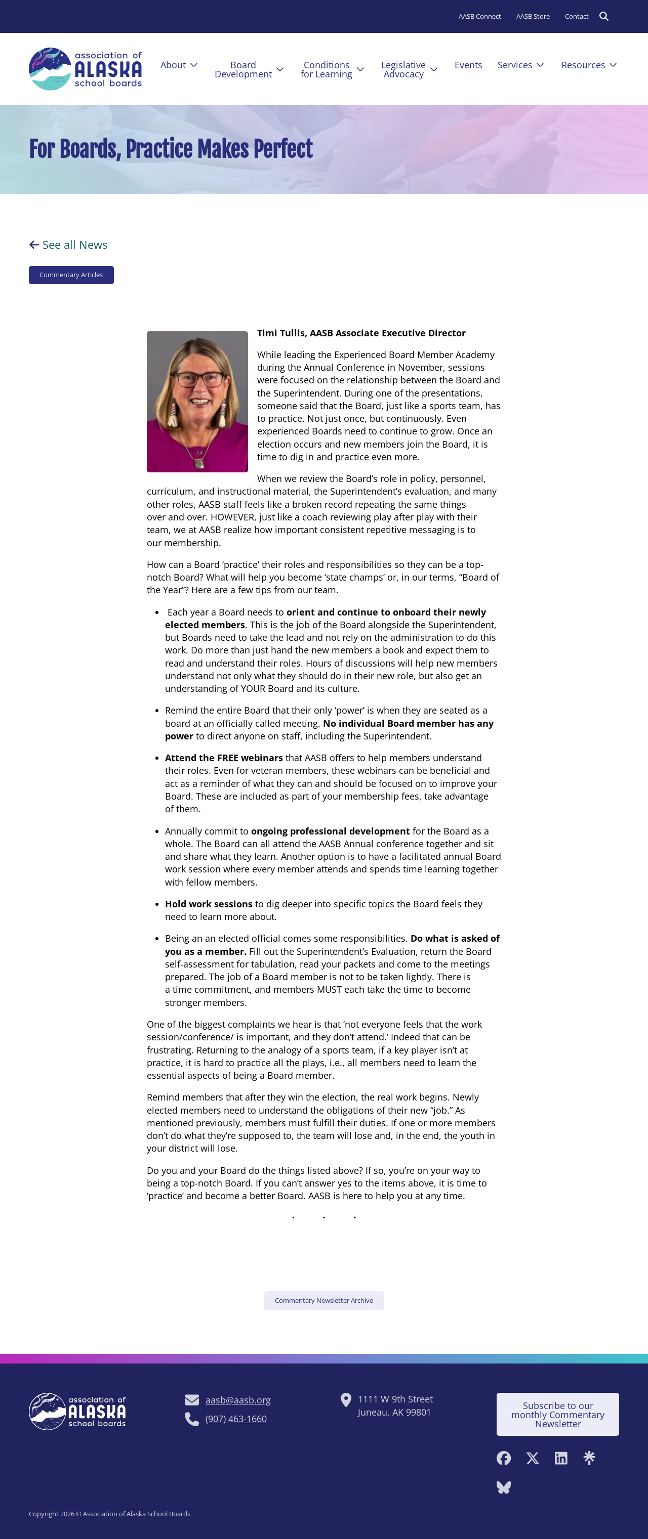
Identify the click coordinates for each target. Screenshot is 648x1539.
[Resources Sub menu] (613, 65)
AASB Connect (480, 16)
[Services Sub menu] (540, 65)
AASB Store (533, 16)
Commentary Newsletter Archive (324, 1300)
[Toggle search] (604, 16)
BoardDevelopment (243, 69)
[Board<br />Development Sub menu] (280, 69)
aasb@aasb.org (238, 1400)
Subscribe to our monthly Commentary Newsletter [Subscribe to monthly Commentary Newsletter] (557, 1414)
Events (468, 65)
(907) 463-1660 (236, 1419)
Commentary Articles (71, 274)
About (173, 65)
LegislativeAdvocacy (403, 69)
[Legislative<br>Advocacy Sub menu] (434, 69)
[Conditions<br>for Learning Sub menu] (360, 69)
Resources (583, 65)
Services (515, 65)
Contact (577, 16)
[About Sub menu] (194, 65)
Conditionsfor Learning (326, 69)
